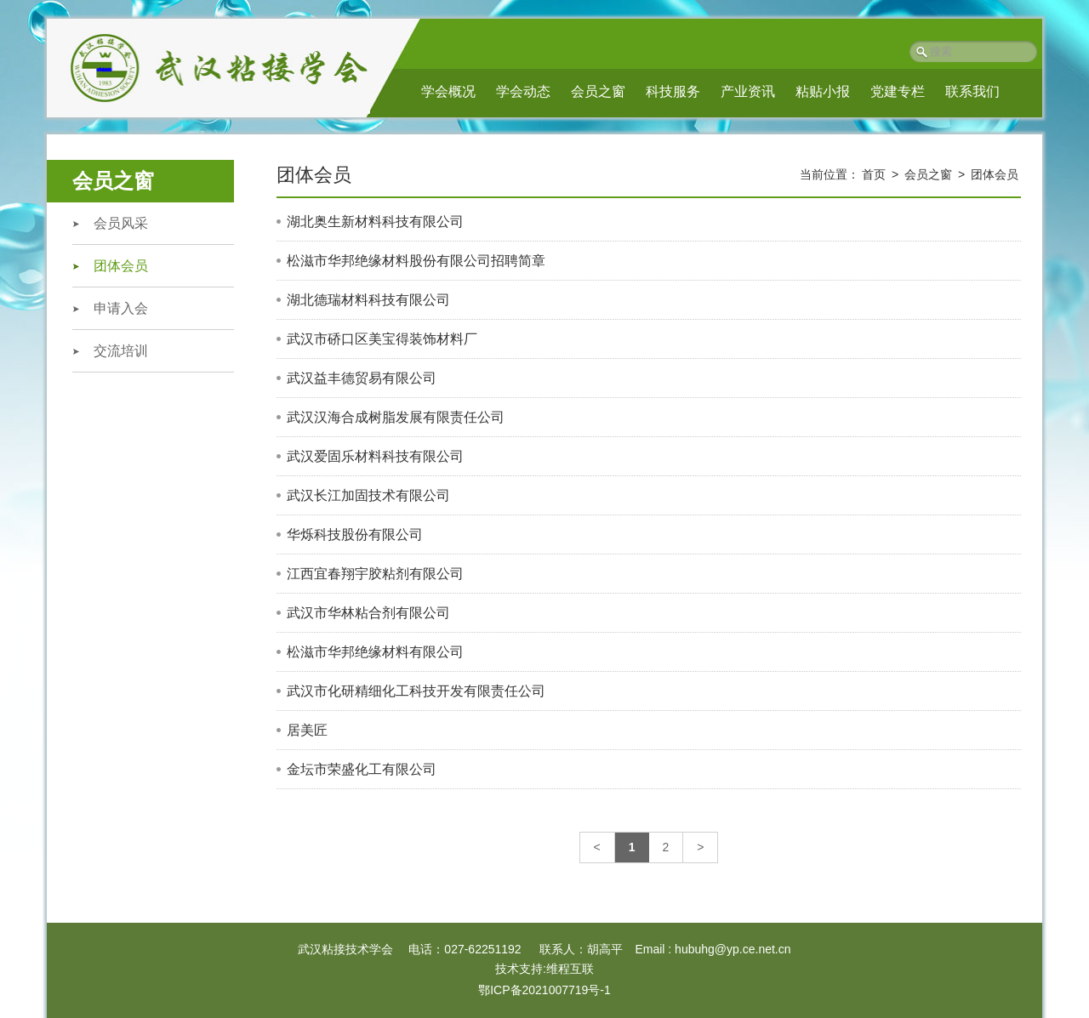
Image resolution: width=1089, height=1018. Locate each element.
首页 (874, 174)
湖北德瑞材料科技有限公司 (368, 300)
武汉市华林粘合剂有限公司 (368, 613)
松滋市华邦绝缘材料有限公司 (375, 652)
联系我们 (972, 91)
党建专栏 (897, 91)
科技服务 (673, 91)
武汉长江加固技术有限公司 (368, 495)
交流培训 (121, 351)
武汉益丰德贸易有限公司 (361, 378)
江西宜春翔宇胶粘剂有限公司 (375, 573)
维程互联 (570, 968)
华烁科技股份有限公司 (355, 534)
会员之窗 (598, 91)
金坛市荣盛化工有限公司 (361, 769)
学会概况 (448, 91)
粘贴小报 (822, 91)
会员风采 (121, 223)
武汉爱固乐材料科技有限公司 (375, 456)
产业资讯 (748, 91)
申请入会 (121, 308)
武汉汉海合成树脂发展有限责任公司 (396, 417)
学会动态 (523, 91)
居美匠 (307, 730)
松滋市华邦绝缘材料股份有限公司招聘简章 (416, 260)
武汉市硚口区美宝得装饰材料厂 (382, 339)
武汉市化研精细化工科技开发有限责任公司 (416, 691)
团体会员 (121, 266)
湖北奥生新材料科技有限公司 (375, 221)
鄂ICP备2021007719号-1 (544, 990)
